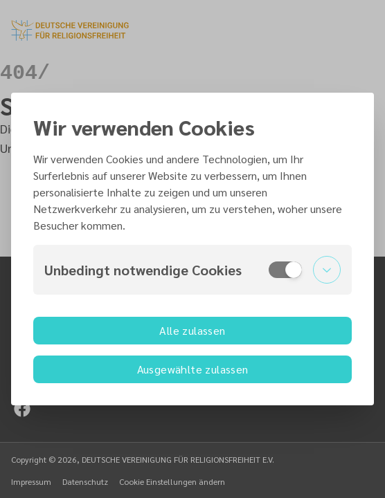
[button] (192, 270)
